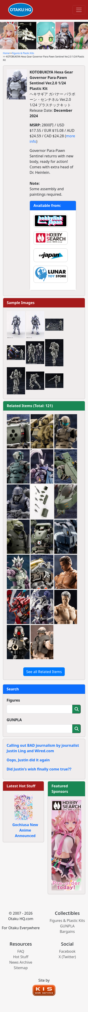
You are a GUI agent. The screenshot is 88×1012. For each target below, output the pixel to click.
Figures (13, 700)
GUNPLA (14, 719)
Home (6, 53)
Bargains (67, 931)
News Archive (20, 962)
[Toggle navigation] (78, 9)
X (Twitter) (67, 956)
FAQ (20, 951)
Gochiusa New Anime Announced (25, 830)
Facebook (67, 951)
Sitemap (21, 967)
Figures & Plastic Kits (23, 53)
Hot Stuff (20, 956)
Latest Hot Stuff (21, 785)
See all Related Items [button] (44, 671)
